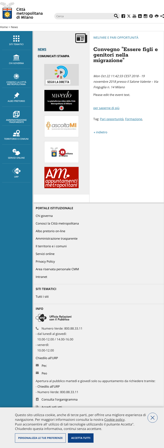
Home (4, 27)
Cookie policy (114, 419)
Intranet (41, 277)
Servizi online (16, 154)
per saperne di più (106, 108)
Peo (44, 373)
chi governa (16, 59)
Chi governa (44, 216)
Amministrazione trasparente (16, 117)
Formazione (133, 119)
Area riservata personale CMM (57, 269)
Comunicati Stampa (53, 56)
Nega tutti (153, 418)
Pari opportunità (111, 119)
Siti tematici (16, 40)
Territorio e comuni (16, 135)
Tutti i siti (42, 297)
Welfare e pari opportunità (115, 38)
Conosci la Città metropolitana (16, 79)
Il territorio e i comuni (51, 246)
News (14, 27)
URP (16, 173)
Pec (44, 366)
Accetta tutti (80, 438)
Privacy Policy (45, 262)
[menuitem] (16, 40)
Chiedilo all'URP (47, 358)
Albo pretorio (16, 97)
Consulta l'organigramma (60, 400)
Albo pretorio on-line (50, 231)
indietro (101, 132)
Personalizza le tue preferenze (40, 438)
